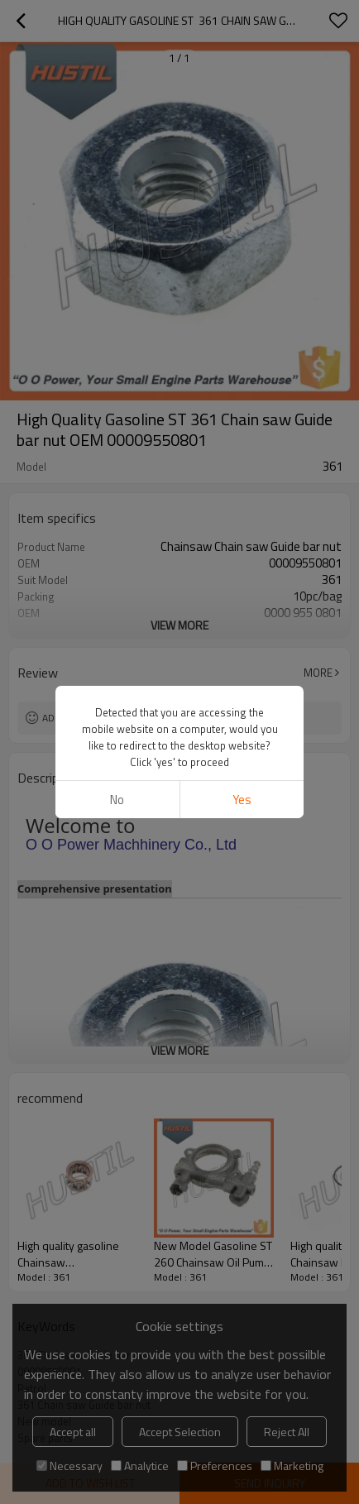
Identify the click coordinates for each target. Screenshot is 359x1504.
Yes (241, 799)
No (117, 799)
